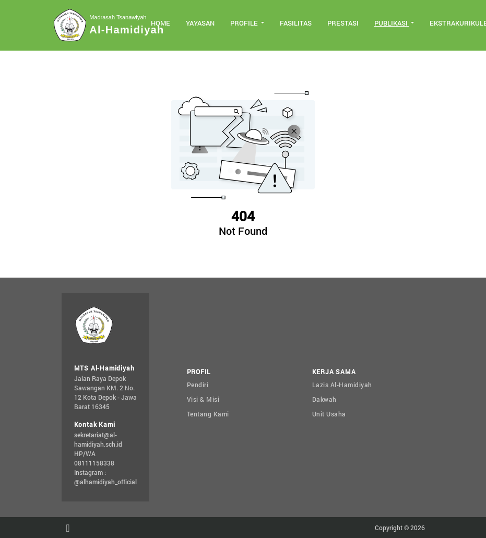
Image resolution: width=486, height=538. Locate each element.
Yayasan (200, 23)
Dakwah (324, 399)
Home (160, 23)
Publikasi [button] (391, 23)
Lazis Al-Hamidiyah (342, 384)
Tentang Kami (208, 414)
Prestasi (343, 23)
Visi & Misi (203, 399)
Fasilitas (296, 23)
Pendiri (198, 384)
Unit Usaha (329, 414)
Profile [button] (244, 23)
